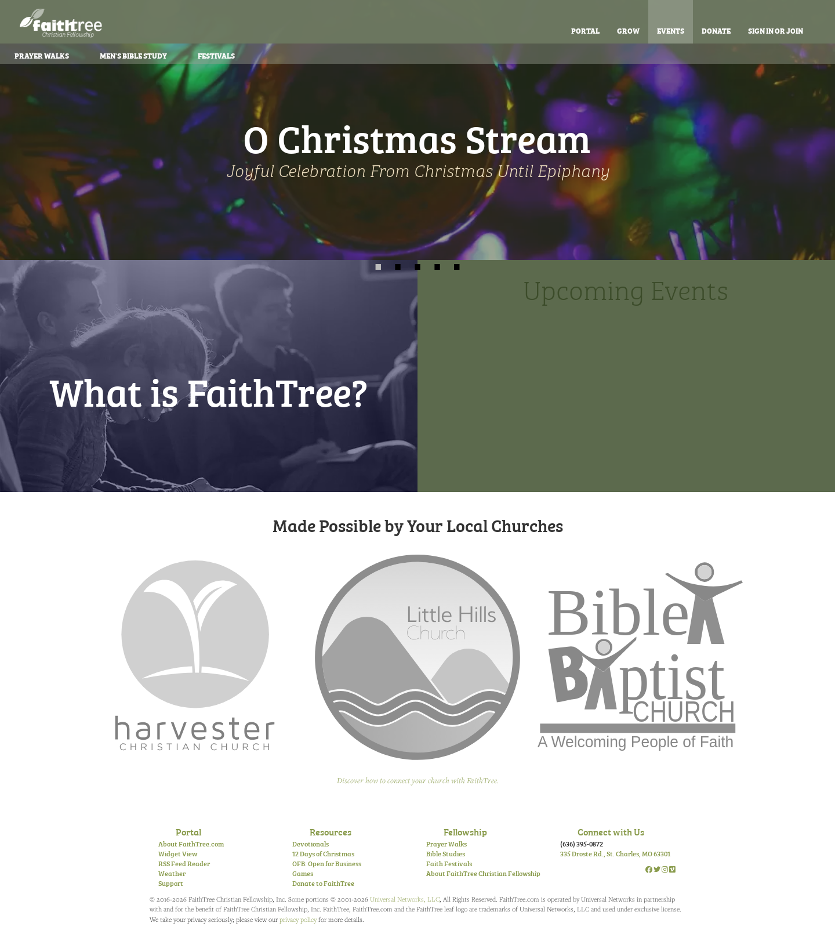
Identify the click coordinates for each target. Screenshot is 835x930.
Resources (330, 831)
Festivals (216, 55)
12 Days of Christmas (323, 853)
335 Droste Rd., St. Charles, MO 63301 (615, 853)
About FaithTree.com (191, 843)
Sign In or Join (775, 30)
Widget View (177, 853)
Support (170, 883)
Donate (716, 30)
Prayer (41, 55)
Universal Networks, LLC (405, 899)
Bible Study (133, 55)
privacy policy (298, 919)
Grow (628, 30)
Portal (585, 30)
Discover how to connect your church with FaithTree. (418, 780)
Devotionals (310, 843)
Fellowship (465, 831)
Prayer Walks (446, 843)
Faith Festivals (449, 863)
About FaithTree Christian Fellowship (483, 873)
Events (670, 30)
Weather (172, 873)
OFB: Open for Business (326, 863)
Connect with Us (611, 831)
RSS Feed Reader (184, 863)
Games (302, 873)
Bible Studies (445, 853)
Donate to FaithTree (323, 883)
